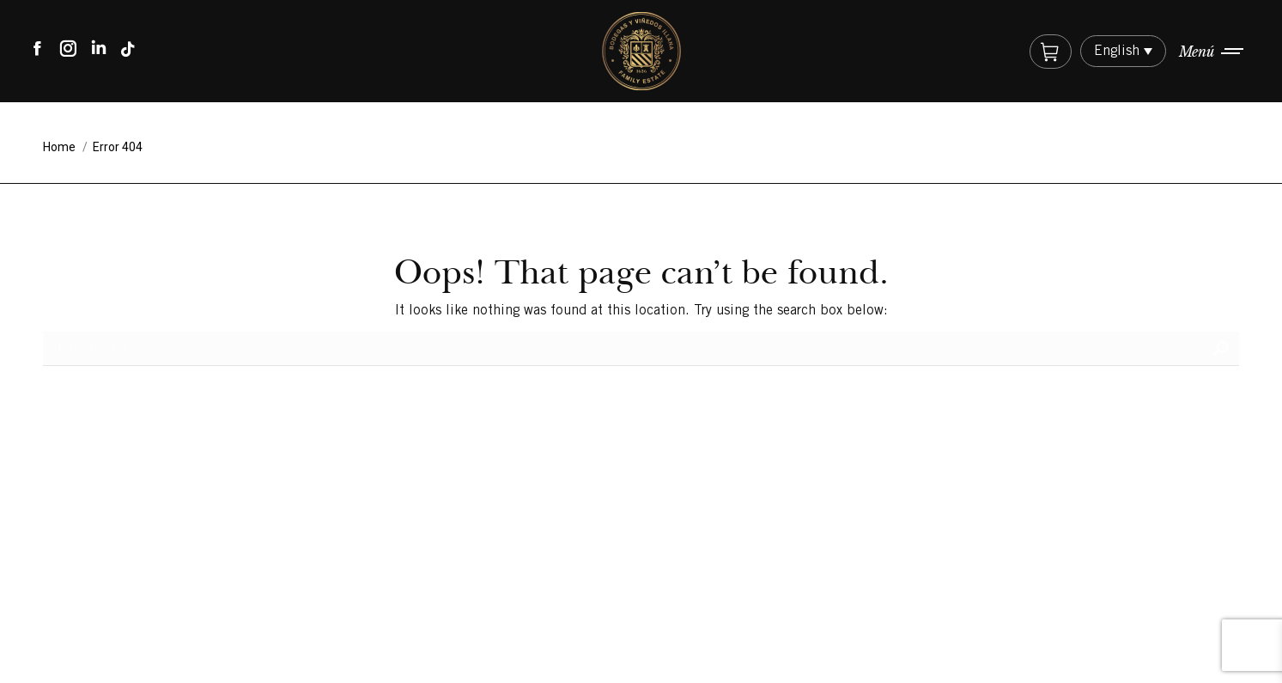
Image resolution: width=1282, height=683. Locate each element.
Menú (1196, 51)
